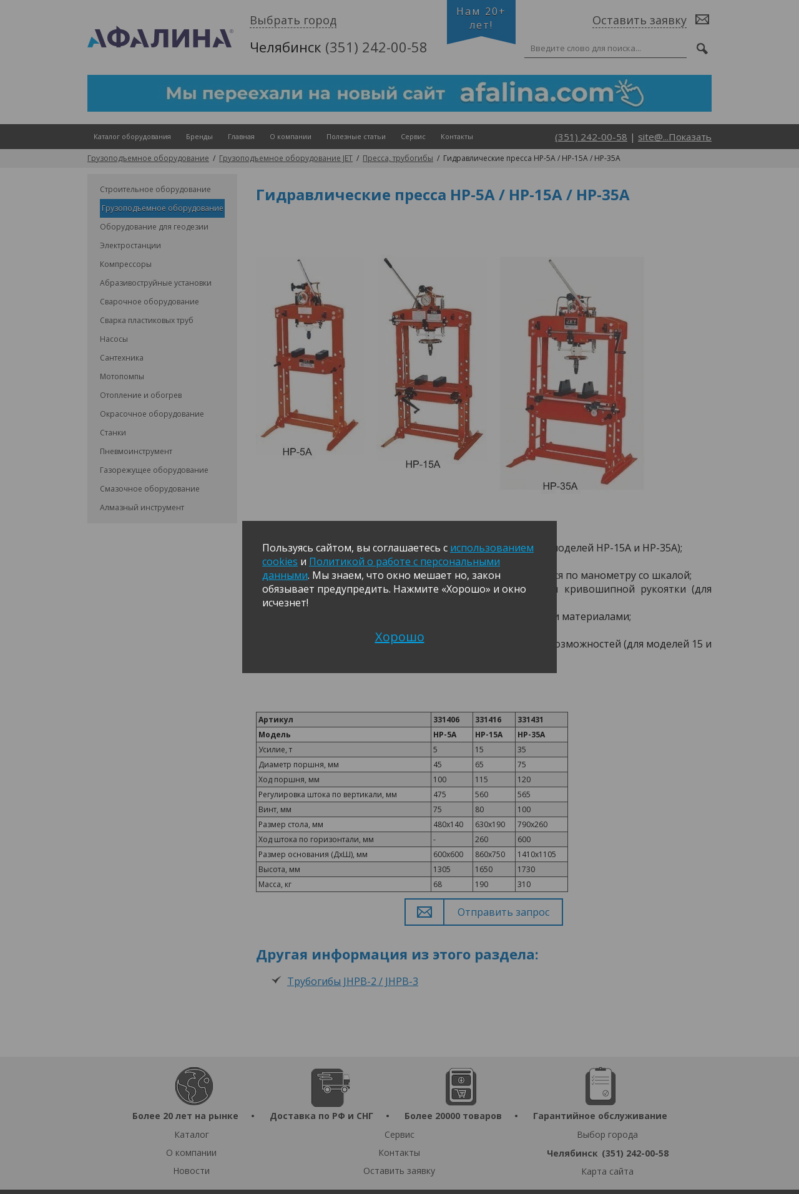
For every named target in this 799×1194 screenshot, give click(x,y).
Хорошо (399, 636)
